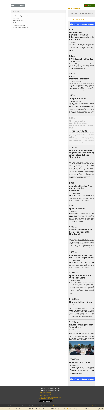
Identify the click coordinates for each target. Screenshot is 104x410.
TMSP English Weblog (45, 392)
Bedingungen (56, 406)
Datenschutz (48, 406)
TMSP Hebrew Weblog (45, 394)
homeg (13, 5)
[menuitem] (89, 5)
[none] (89, 5)
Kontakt (94, 406)
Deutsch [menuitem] (89, 5)
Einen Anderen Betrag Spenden (82, 24)
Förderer (21, 5)
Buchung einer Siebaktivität (46, 398)
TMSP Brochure (43, 395)
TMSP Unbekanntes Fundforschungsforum (50, 397)
